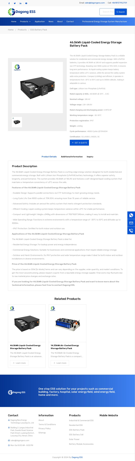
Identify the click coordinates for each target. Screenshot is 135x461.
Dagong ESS (77, 457)
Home (13, 22)
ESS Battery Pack (38, 30)
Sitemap (42, 433)
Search (120, 12)
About (60, 22)
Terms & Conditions (47, 424)
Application (40, 22)
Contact (70, 22)
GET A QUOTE (79, 143)
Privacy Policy (45, 428)
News (51, 22)
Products (25, 22)
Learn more (19, 363)
